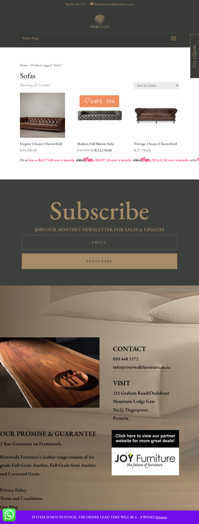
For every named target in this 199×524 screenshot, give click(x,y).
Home (24, 65)
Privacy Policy (13, 490)
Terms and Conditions (21, 498)
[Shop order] (156, 85)
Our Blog (9, 507)
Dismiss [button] (161, 517)
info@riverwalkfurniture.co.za (141, 367)
